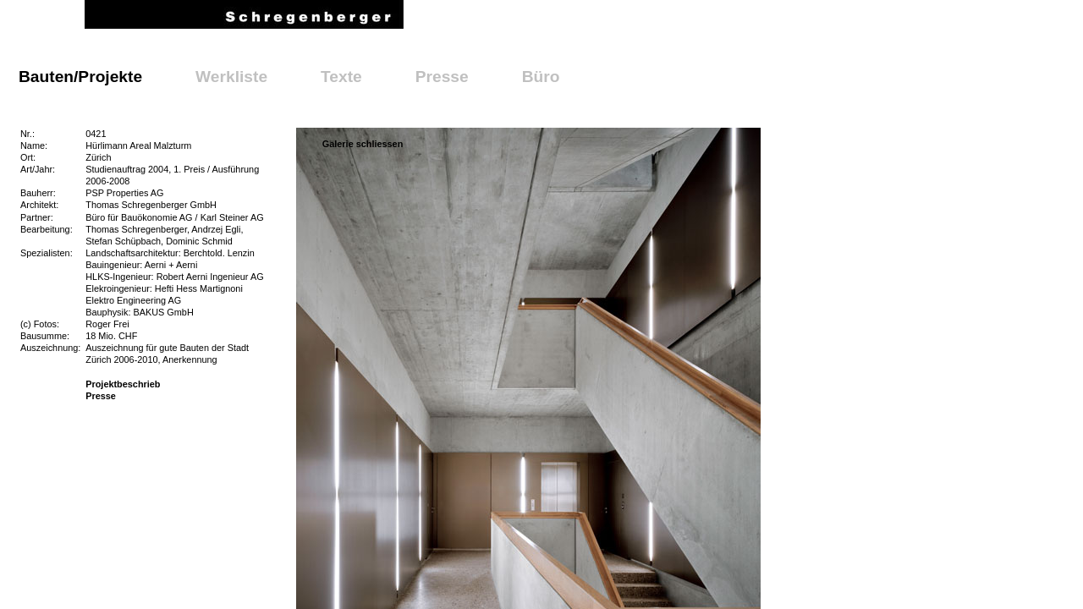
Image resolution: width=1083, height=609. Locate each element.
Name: (33, 145)
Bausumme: (44, 336)
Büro (541, 76)
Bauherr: (38, 193)
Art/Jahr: (37, 169)
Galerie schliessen (363, 144)
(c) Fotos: (39, 324)
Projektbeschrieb (122, 384)
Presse (442, 76)
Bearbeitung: (46, 229)
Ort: (28, 157)
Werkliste (231, 76)
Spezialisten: (46, 253)
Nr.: (27, 134)
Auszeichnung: (50, 348)
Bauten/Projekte (80, 76)
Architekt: (39, 205)
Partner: (36, 217)
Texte (341, 76)
